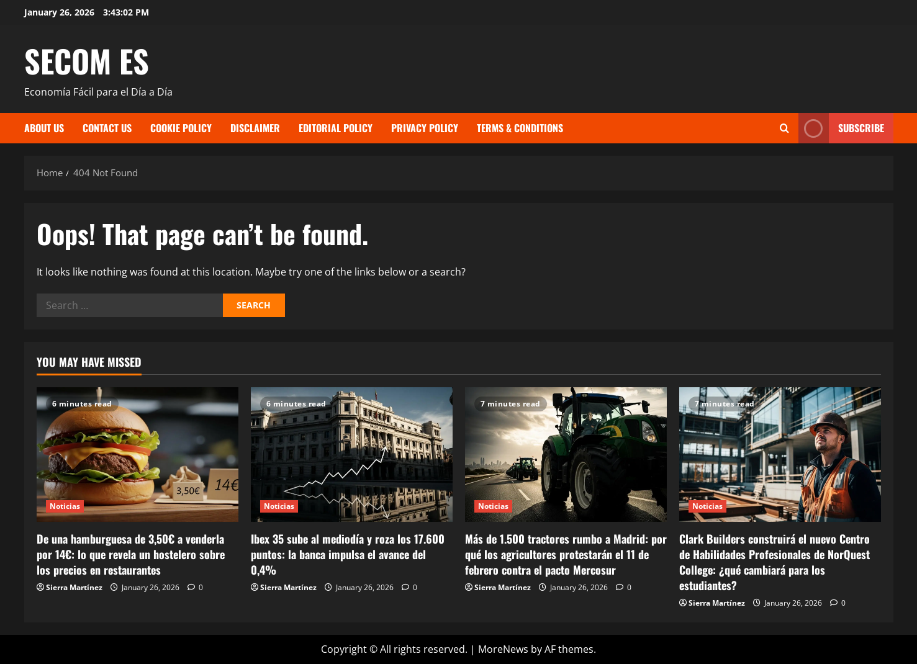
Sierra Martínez (74, 587)
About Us (44, 127)
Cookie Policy (181, 127)
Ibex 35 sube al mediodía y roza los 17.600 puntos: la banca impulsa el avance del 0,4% (348, 554)
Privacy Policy (424, 127)
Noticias (65, 506)
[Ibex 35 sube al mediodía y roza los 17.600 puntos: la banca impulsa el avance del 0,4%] (352, 454)
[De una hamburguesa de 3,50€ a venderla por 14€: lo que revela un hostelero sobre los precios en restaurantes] (137, 454)
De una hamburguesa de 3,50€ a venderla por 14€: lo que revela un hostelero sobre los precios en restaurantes (131, 554)
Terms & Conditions (520, 127)
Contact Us (107, 127)
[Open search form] (784, 128)
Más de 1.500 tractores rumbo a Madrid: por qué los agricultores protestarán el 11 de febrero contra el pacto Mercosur (566, 554)
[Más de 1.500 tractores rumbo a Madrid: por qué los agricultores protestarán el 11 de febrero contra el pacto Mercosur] (566, 454)
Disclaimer (255, 127)
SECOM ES (86, 60)
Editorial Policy (336, 127)
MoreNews (503, 649)
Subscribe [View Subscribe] (841, 128)
